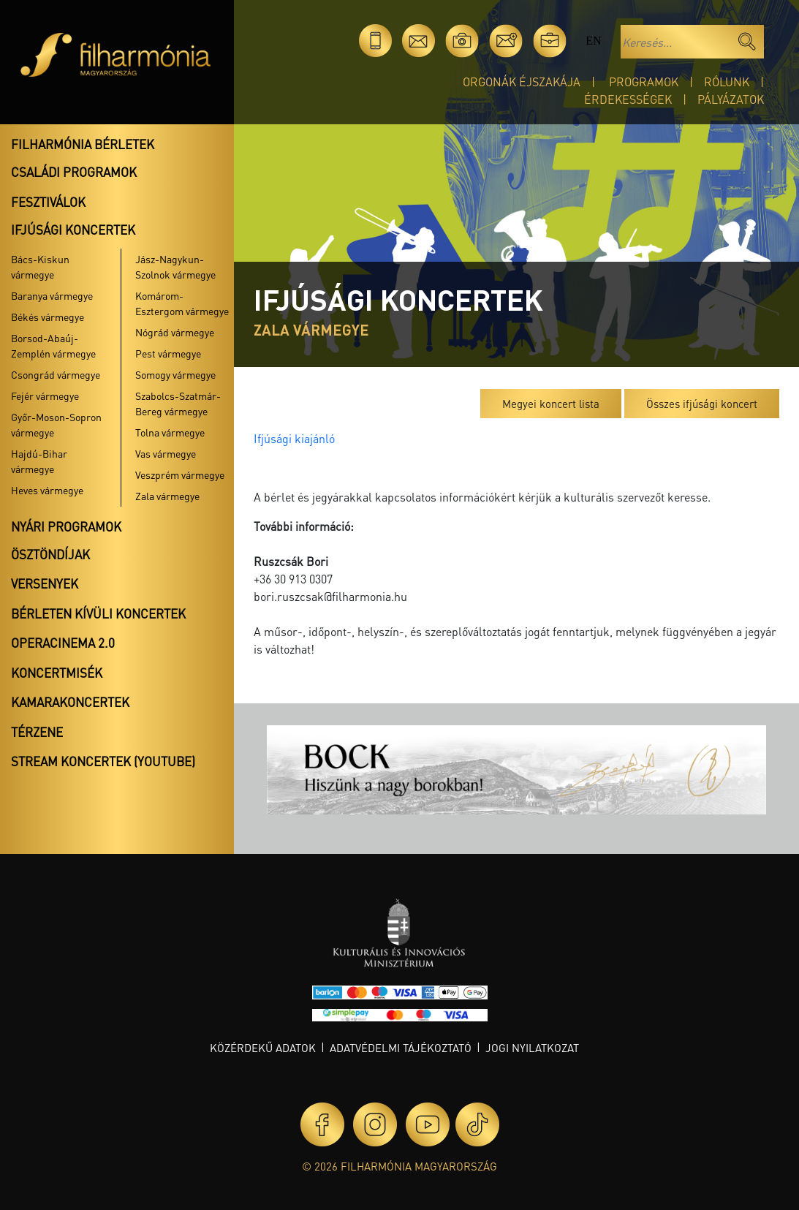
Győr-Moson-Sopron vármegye (56, 424)
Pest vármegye (168, 353)
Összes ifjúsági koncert (701, 403)
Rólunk (726, 81)
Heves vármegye (47, 489)
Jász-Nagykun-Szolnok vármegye (175, 266)
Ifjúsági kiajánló (294, 438)
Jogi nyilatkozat (532, 1047)
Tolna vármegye (170, 432)
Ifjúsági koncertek (73, 230)
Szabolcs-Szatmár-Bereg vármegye (178, 403)
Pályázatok (730, 99)
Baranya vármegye (52, 295)
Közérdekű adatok (263, 1047)
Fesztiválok (48, 202)
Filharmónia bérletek (82, 144)
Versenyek (44, 583)
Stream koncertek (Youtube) (103, 761)
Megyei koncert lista (550, 403)
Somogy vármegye (175, 374)
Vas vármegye (165, 453)
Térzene (37, 732)
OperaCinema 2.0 (63, 643)
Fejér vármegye (45, 395)
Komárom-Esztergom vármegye (182, 303)
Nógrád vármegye (174, 332)
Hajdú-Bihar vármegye (39, 461)
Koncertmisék (56, 673)
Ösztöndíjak (50, 554)
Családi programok (74, 172)
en (593, 40)
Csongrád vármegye (55, 374)
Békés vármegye (47, 316)
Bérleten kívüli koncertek (98, 613)
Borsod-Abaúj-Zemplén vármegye (53, 345)
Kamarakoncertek (70, 702)
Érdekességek (628, 99)
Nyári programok (66, 526)
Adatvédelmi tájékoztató (401, 1047)
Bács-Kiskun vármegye (40, 266)
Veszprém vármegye (179, 474)
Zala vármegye (167, 495)
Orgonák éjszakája (521, 81)
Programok (643, 81)
